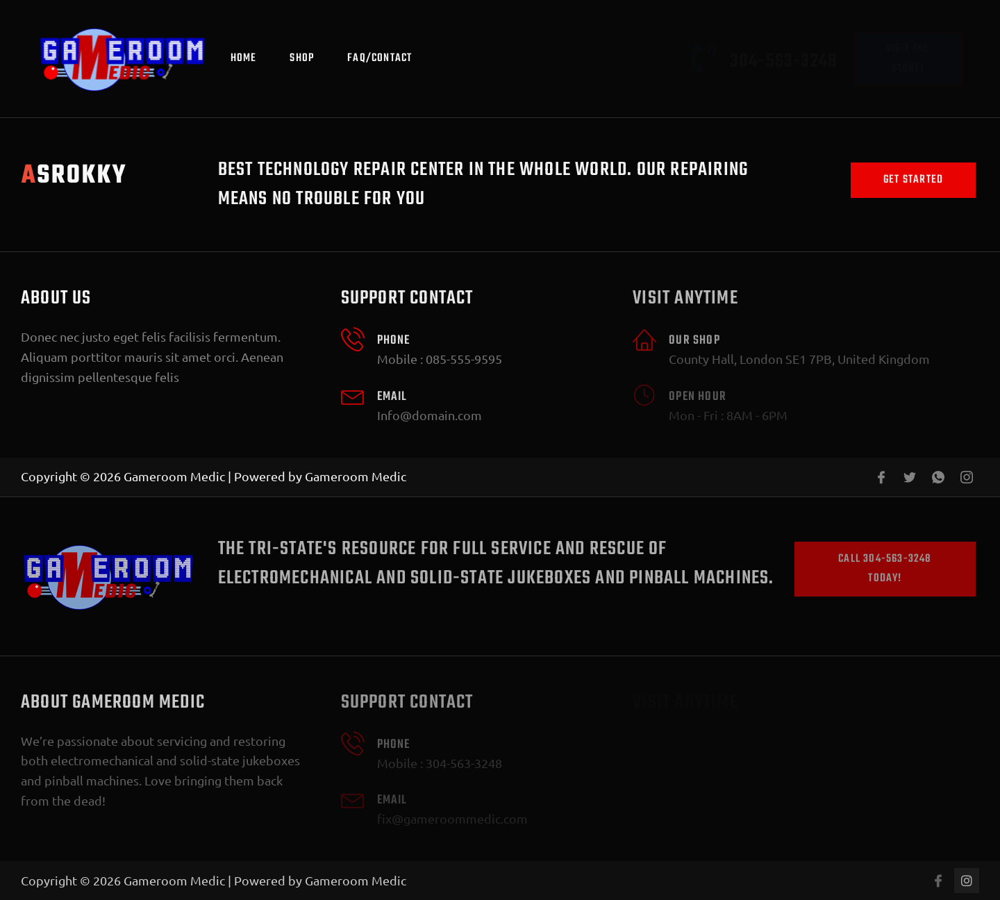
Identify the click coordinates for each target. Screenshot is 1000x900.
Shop (302, 58)
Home (244, 58)
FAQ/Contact (379, 58)
